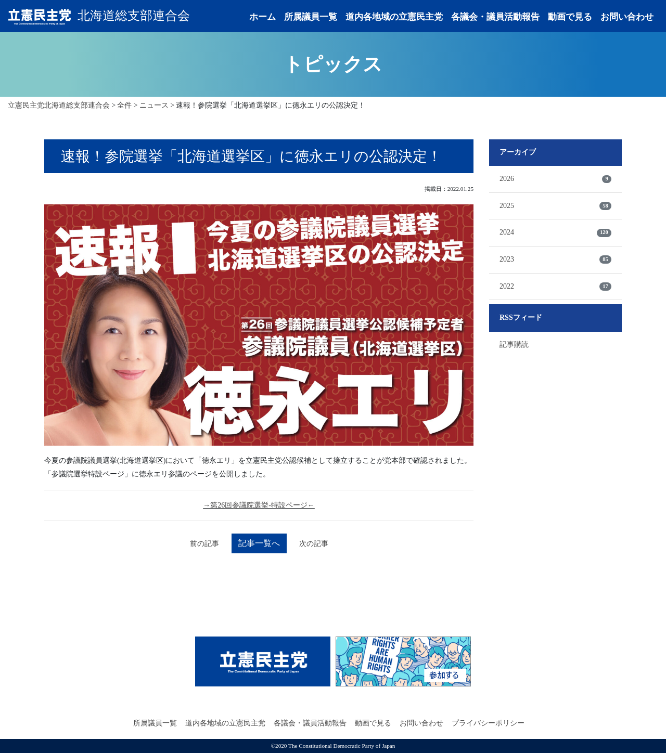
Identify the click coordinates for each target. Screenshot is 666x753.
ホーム (262, 17)
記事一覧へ (259, 543)
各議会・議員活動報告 (495, 17)
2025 (555, 206)
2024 (555, 232)
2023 (555, 259)
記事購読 (514, 344)
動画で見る (570, 17)
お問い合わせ (627, 17)
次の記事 (313, 544)
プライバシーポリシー (488, 723)
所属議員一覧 (310, 17)
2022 (555, 286)
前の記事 (204, 544)
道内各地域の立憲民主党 (394, 17)
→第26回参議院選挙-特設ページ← (259, 505)
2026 (555, 179)
